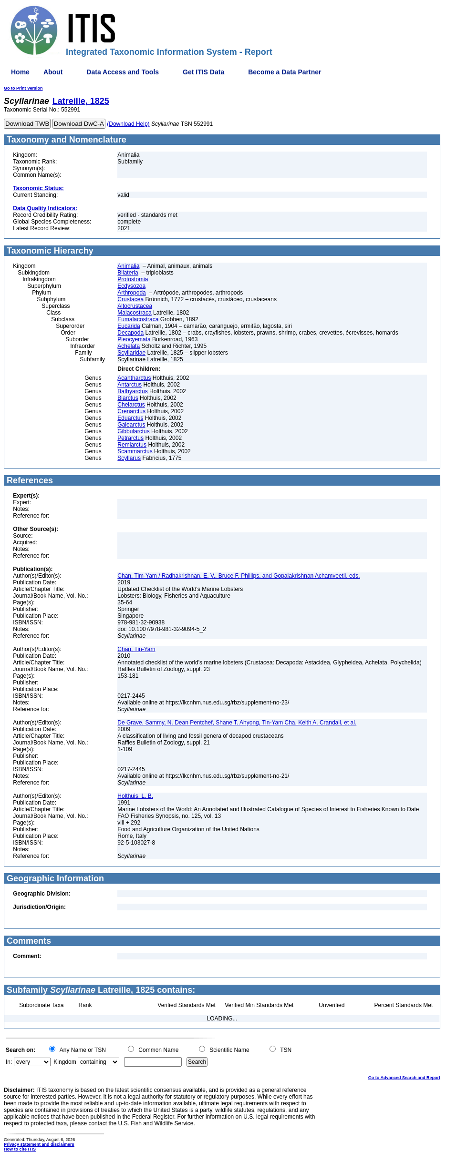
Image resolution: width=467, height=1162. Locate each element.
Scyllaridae (131, 352)
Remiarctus (131, 444)
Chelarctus (131, 404)
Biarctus (127, 398)
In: (9, 1062)
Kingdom (64, 1062)
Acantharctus (134, 378)
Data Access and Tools (122, 72)
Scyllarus (129, 458)
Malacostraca (134, 312)
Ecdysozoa (131, 286)
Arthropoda (131, 292)
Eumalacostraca (137, 319)
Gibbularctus (133, 431)
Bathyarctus (132, 391)
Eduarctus (130, 418)
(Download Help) (128, 124)
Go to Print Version (23, 88)
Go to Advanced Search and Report (404, 1077)
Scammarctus (134, 451)
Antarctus (129, 384)
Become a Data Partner (284, 72)
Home (20, 72)
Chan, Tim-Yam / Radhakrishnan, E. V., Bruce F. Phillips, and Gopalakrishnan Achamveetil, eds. (238, 575)
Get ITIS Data (203, 72)
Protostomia (132, 279)
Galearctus (131, 424)
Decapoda (130, 332)
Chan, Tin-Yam (136, 649)
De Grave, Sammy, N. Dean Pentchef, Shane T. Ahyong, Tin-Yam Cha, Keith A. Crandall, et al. (236, 722)
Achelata (128, 346)
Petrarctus (130, 438)
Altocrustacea (134, 306)
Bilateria (127, 272)
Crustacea (130, 299)
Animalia (128, 266)
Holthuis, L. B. (135, 796)
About (52, 72)
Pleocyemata (133, 339)
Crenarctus (131, 411)
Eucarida (128, 326)
